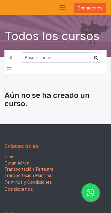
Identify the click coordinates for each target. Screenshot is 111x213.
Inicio (9, 156)
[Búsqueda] (56, 57)
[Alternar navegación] (9, 67)
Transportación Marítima (27, 175)
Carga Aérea (16, 162)
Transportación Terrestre (29, 169)
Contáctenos (90, 7)
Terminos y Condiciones (28, 182)
